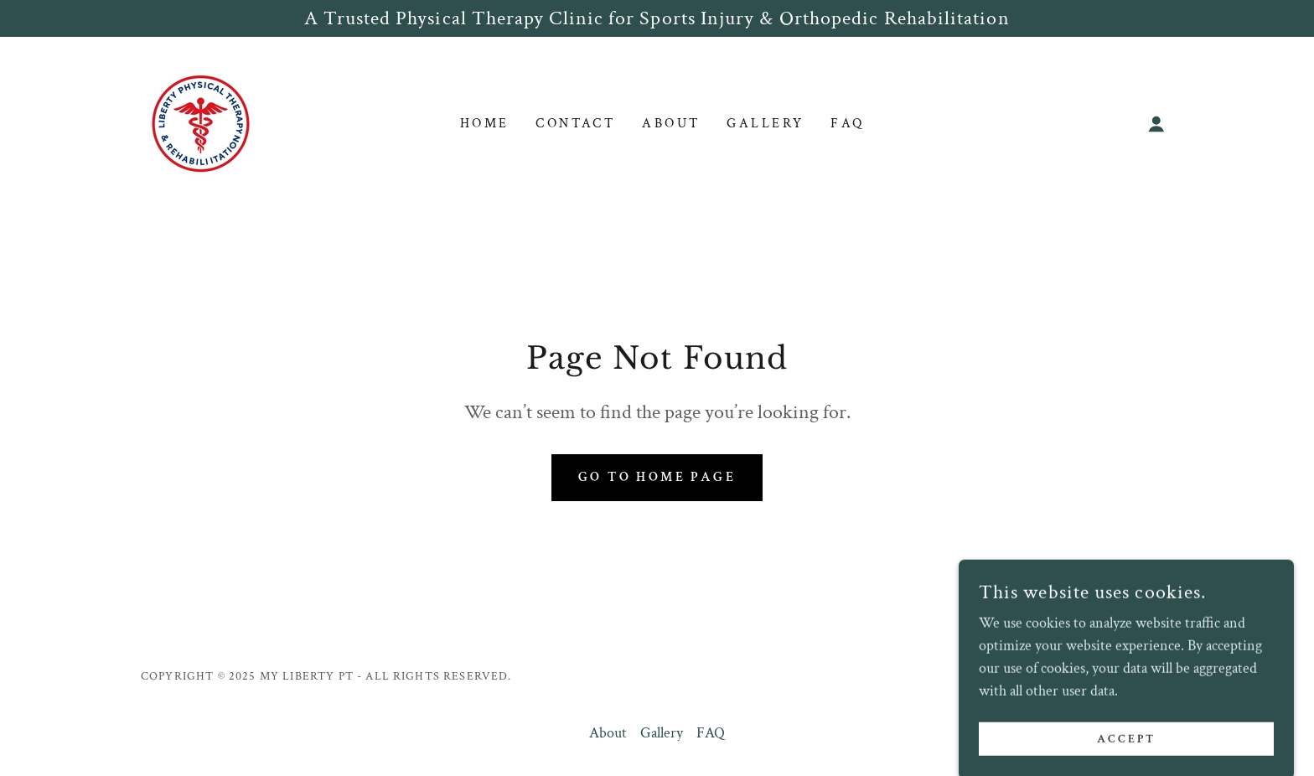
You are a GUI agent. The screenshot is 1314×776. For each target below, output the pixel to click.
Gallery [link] (765, 123)
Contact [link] (575, 123)
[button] (1156, 124)
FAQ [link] (847, 123)
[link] (201, 122)
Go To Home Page (657, 477)
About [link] (671, 123)
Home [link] (485, 123)
